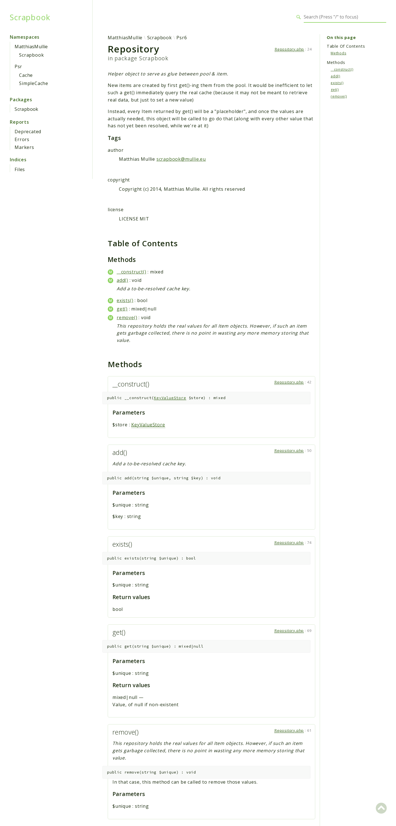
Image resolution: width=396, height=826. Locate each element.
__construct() (131, 272)
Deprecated (28, 131)
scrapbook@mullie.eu (181, 159)
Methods (338, 53)
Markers (24, 147)
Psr (18, 66)
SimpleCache (33, 83)
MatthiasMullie (31, 46)
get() (122, 309)
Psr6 (181, 37)
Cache (26, 75)
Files (20, 169)
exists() (125, 300)
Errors (22, 139)
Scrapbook (30, 17)
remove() (127, 317)
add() (122, 280)
